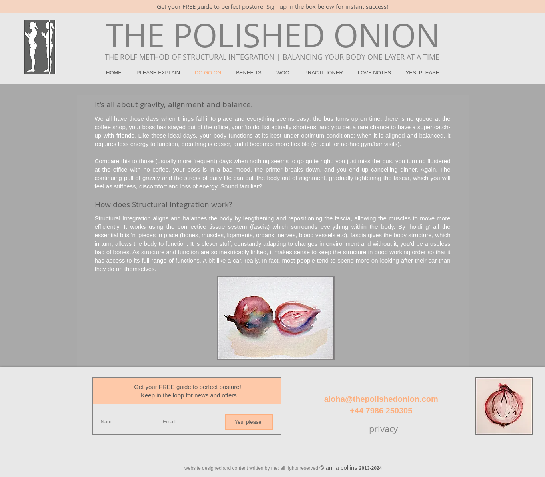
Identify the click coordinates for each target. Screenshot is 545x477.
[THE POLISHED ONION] (273, 35)
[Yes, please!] (249, 422)
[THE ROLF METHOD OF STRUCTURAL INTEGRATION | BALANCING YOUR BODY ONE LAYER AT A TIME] (272, 57)
